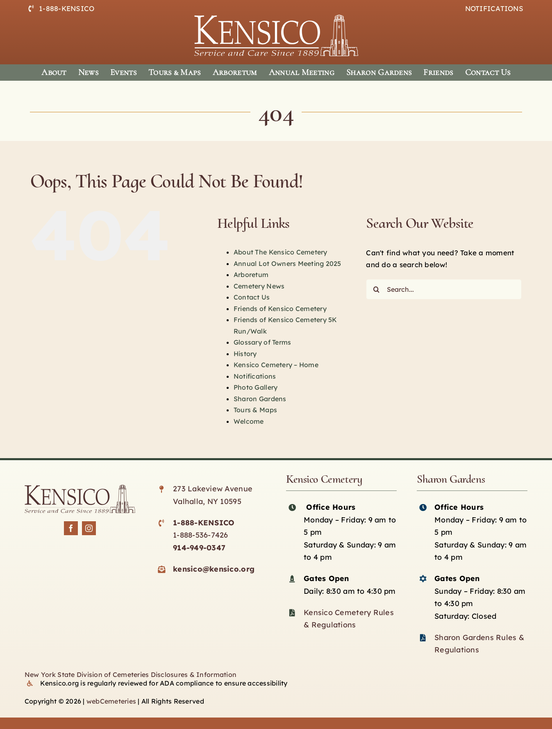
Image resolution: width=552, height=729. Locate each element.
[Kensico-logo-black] (80, 488)
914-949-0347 (199, 547)
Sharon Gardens (260, 399)
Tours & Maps (255, 410)
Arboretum (251, 274)
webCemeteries (111, 701)
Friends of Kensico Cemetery (280, 308)
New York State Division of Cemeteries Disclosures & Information (130, 674)
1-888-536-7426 (200, 535)
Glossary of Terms (262, 342)
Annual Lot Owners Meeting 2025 (287, 263)
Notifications (255, 376)
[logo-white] (276, 18)
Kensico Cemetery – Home (276, 365)
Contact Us (252, 297)
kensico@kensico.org (213, 569)
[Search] (376, 289)
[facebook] (71, 528)
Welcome (249, 421)
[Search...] (444, 289)
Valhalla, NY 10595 (207, 501)
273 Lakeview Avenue (212, 488)
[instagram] (89, 528)
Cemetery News (259, 286)
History (245, 354)
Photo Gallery (255, 387)
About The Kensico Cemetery (280, 252)
